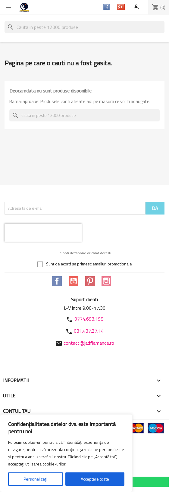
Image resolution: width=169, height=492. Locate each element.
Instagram (106, 281)
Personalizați (35, 479)
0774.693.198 (88, 318)
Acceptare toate (95, 479)
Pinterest (90, 281)
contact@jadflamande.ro (89, 342)
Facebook (57, 281)
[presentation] (43, 233)
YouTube (73, 281)
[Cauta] (84, 27)
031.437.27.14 (89, 330)
